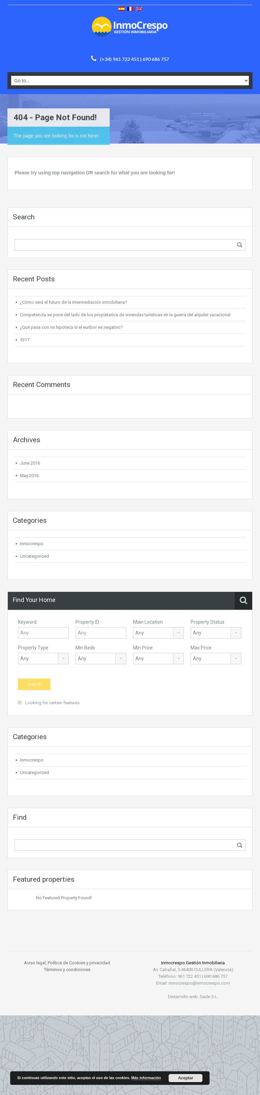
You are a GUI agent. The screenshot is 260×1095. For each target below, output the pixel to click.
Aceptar (185, 1078)
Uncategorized (34, 556)
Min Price (143, 647)
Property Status (207, 622)
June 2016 (30, 463)
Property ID (87, 622)
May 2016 (29, 475)
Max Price (201, 647)
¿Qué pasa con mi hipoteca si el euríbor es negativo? (71, 327)
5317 (24, 339)
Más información (146, 1078)
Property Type (33, 647)
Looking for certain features (49, 702)
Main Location (148, 622)
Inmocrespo (32, 543)
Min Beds (85, 647)
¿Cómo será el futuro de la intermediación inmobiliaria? (73, 302)
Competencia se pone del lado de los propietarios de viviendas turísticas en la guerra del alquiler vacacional (125, 314)
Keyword (27, 622)
